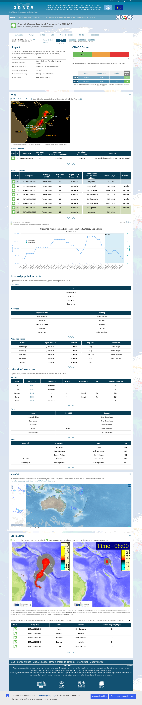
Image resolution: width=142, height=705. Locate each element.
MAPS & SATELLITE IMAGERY (62, 18)
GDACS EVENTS (24, 18)
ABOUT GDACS (96, 660)
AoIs (38, 276)
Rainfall (117, 73)
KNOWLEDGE (83, 18)
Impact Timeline (17, 149)
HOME (12, 18)
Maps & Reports (67, 35)
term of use (102, 1)
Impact (31, 35)
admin (129, 1)
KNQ (32, 397)
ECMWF (91, 39)
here (93, 65)
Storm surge (101, 73)
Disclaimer (68, 664)
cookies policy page (47, 695)
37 (17, 158)
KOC (32, 393)
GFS (72, 39)
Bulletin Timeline (18, 170)
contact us (111, 1)
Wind (86, 73)
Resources (94, 35)
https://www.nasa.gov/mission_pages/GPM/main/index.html (32, 479)
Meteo (42, 35)
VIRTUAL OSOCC (40, 18)
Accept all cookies (99, 696)
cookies (130, 664)
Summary (19, 35)
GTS (52, 35)
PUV (32, 389)
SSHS (80, 99)
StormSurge (18, 534)
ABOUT (93, 18)
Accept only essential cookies (122, 696)
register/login (121, 1)
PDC (32, 401)
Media (81, 35)
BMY (32, 385)
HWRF (82, 39)
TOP (130, 94)
